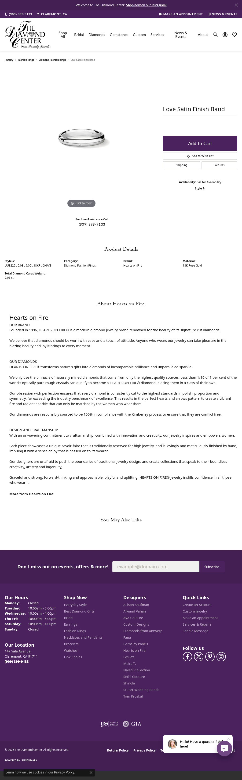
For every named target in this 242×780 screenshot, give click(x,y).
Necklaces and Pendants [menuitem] (83, 637)
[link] (18, 14)
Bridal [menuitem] (68, 618)
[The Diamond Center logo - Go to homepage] (28, 34)
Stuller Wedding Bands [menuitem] (141, 689)
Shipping (181, 165)
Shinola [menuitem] (129, 683)
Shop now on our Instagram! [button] (146, 5)
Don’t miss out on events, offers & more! (62, 566)
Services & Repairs (197, 624)
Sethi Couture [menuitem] (134, 676)
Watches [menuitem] (70, 650)
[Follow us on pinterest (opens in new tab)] (210, 656)
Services (157, 34)
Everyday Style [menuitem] (75, 604)
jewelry (9, 59)
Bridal (79, 34)
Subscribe (212, 566)
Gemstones (119, 34)
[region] (81, 139)
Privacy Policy (144, 750)
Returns (219, 165)
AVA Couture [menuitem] (133, 618)
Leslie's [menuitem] (129, 657)
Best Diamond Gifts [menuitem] (79, 611)
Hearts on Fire (132, 265)
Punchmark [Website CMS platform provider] (29, 760)
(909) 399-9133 (92, 224)
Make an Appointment (200, 618)
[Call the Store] (17, 661)
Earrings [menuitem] (70, 624)
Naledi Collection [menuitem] (136, 670)
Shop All (63, 34)
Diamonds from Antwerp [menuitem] (142, 631)
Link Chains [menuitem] (73, 657)
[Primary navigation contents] (132, 34)
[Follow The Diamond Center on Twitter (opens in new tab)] (198, 656)
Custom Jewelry (195, 611)
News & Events (180, 34)
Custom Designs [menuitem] (136, 624)
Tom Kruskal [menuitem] (133, 696)
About (203, 34)
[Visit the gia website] (132, 724)
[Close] (236, 5)
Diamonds (96, 34)
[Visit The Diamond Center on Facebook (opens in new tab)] (187, 656)
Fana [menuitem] (127, 637)
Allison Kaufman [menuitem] (136, 604)
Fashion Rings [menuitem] (75, 631)
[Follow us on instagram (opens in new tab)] (221, 656)
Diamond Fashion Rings (52, 59)
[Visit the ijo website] (109, 724)
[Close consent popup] (91, 772)
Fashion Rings (26, 59)
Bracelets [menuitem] (71, 644)
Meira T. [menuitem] (129, 663)
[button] (216, 34)
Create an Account (197, 604)
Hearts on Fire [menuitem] (134, 650)
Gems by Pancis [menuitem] (135, 644)
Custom (139, 34)
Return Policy (118, 750)
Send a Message (195, 631)
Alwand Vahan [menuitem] (134, 611)
